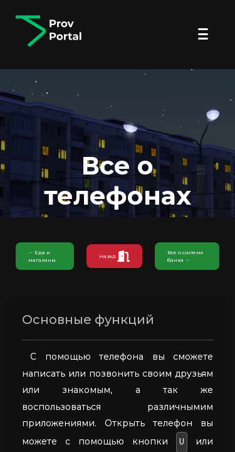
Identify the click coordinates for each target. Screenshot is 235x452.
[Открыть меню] (203, 34)
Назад (114, 256)
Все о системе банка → (185, 256)
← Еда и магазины (42, 256)
